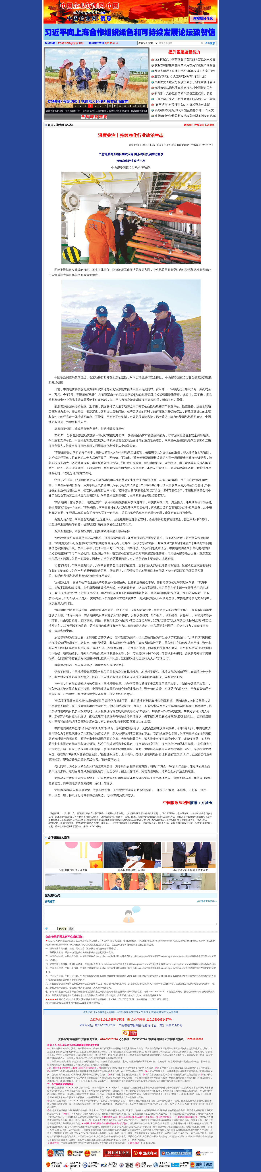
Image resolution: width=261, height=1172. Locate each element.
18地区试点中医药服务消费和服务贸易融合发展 (184, 59)
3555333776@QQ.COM (71, 43)
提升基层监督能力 (184, 52)
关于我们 (87, 1012)
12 (129, 105)
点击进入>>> (111, 43)
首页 (50, 124)
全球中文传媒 (73, 10)
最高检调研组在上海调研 (132, 879)
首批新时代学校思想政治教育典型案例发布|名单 (185, 115)
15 (144, 105)
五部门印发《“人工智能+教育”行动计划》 (181, 76)
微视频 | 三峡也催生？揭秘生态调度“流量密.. (114, 111)
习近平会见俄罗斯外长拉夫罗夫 (190, 879)
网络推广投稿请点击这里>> (199, 125)
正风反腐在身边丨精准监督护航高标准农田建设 (184, 99)
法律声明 (110, 1012)
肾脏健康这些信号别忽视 (74, 879)
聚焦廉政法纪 (64, 124)
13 (134, 105)
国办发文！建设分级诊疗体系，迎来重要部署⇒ (184, 82)
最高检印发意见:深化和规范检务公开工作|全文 (184, 110)
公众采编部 (99, 1012)
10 (120, 105)
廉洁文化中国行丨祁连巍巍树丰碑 (70, 111)
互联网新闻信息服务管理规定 (101, 948)
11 (124, 105)
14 (139, 105)
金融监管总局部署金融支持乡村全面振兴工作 (183, 87)
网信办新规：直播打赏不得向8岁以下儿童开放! (184, 70)
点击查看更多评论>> (207, 901)
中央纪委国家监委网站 (176, 144)
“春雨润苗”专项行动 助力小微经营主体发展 (182, 104)
